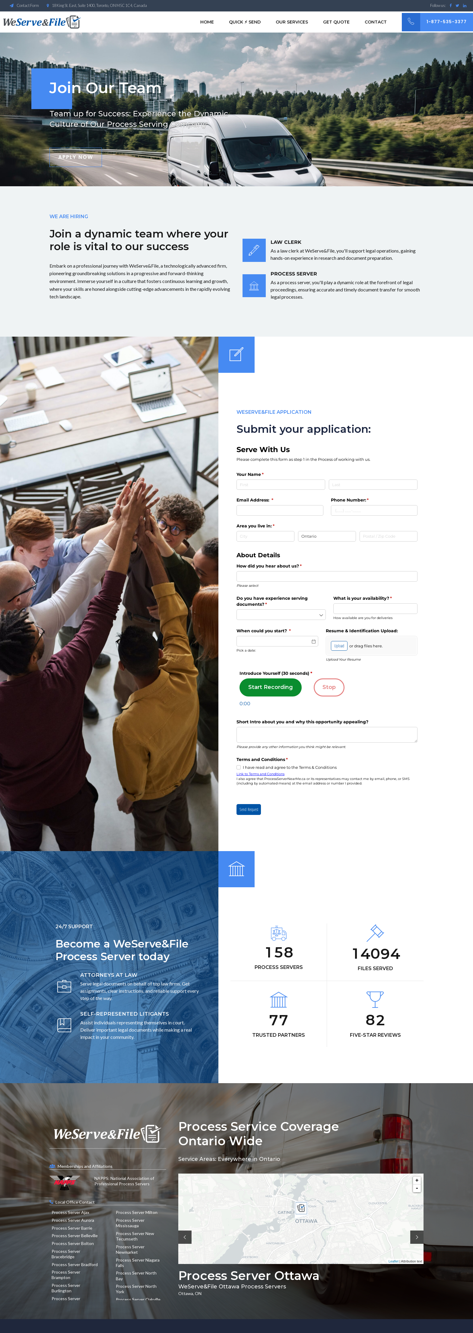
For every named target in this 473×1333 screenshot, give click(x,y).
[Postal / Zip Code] (388, 536)
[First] (281, 484)
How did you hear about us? (279, 566)
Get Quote (336, 22)
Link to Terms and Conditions (260, 774)
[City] (265, 536)
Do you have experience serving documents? (272, 601)
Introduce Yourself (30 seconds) (276, 673)
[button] (185, 1237)
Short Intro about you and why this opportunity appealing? (302, 722)
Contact (376, 22)
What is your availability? (372, 599)
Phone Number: (360, 500)
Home (207, 22)
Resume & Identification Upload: (362, 630)
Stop (329, 687)
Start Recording (270, 687)
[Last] (373, 484)
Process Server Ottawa (248, 1275)
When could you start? (273, 631)
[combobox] (327, 576)
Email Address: (265, 500)
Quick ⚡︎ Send (245, 22)
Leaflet (393, 1261)
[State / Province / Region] (327, 536)
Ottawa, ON (190, 1293)
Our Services (292, 22)
